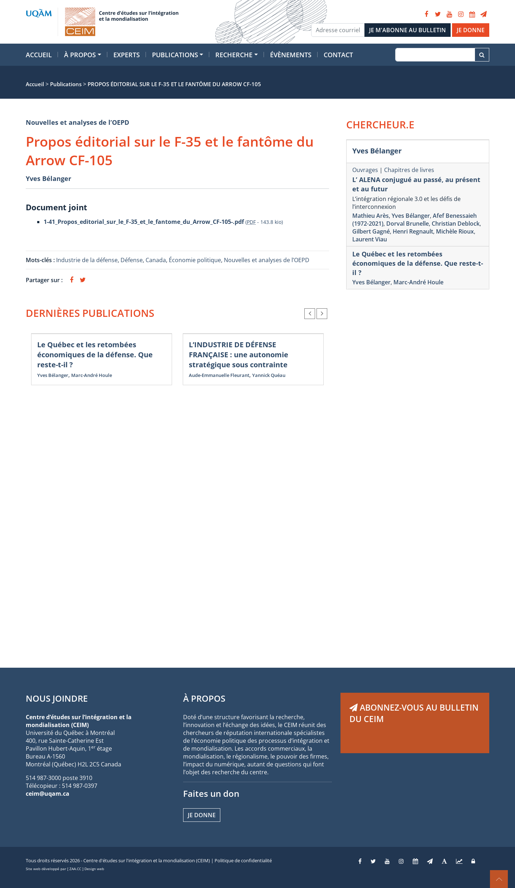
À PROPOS (204, 698)
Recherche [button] (233, 54)
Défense (132, 260)
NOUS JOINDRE (57, 698)
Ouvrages (365, 170)
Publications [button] (175, 54)
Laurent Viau (369, 239)
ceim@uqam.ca (47, 794)
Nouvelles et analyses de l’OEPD (77, 122)
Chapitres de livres (409, 170)
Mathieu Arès (370, 216)
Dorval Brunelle (407, 223)
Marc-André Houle (91, 375)
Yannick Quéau (268, 375)
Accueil (39, 54)
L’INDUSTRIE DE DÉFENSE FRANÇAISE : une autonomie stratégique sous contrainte (238, 354)
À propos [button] (80, 54)
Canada (156, 260)
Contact (338, 54)
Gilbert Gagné (371, 231)
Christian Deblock (456, 223)
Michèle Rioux (455, 231)
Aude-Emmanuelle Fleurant (219, 375)
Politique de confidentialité (243, 860)
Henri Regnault (413, 231)
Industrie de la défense (87, 260)
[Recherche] (435, 55)
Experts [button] (126, 54)
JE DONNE (471, 30)
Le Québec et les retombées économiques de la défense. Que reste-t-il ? (95, 354)
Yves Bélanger (48, 178)
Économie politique (195, 260)
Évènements (291, 54)
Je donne (202, 815)
